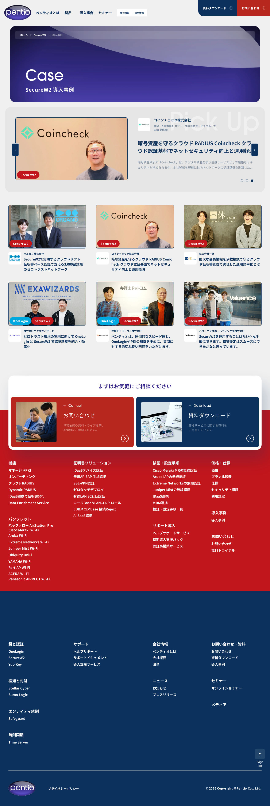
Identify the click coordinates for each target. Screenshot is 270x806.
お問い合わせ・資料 (228, 644)
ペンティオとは (47, 12)
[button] (242, 180)
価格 (214, 470)
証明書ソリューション (92, 463)
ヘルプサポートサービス (171, 532)
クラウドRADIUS (21, 483)
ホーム (24, 35)
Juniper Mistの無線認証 (171, 489)
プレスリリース (164, 694)
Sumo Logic (18, 694)
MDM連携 (160, 502)
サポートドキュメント (90, 657)
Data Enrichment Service (28, 502)
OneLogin (16, 651)
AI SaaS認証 (82, 515)
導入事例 (86, 12)
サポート (81, 644)
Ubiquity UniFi (20, 554)
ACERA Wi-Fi (18, 573)
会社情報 (124, 13)
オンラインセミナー (226, 688)
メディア (219, 704)
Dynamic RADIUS (22, 489)
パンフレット (19, 519)
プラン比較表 (221, 476)
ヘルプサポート (85, 651)
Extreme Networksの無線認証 (177, 483)
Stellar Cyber (19, 688)
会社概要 (159, 657)
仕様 (214, 483)
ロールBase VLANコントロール (97, 502)
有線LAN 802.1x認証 (89, 496)
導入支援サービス (86, 664)
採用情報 (139, 13)
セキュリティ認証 (224, 489)
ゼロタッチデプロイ (88, 489)
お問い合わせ (250, 8)
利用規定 (218, 496)
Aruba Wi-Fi (17, 535)
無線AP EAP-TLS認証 (89, 476)
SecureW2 (40, 35)
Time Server (18, 742)
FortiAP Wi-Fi (19, 567)
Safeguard (16, 718)
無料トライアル (223, 550)
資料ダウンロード (215, 8)
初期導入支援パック (168, 539)
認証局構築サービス (168, 545)
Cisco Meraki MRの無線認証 (175, 470)
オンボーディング (21, 476)
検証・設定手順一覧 (168, 509)
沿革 (156, 664)
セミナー (105, 12)
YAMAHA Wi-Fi (19, 561)
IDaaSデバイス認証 (88, 470)
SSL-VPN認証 (83, 483)
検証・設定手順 (166, 463)
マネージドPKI (19, 470)
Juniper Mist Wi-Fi (23, 548)
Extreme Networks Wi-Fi (28, 541)
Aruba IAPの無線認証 (169, 476)
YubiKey (15, 664)
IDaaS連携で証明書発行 (26, 496)
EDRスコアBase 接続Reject (94, 509)
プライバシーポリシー (63, 788)
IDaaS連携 (161, 496)
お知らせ (159, 688)
